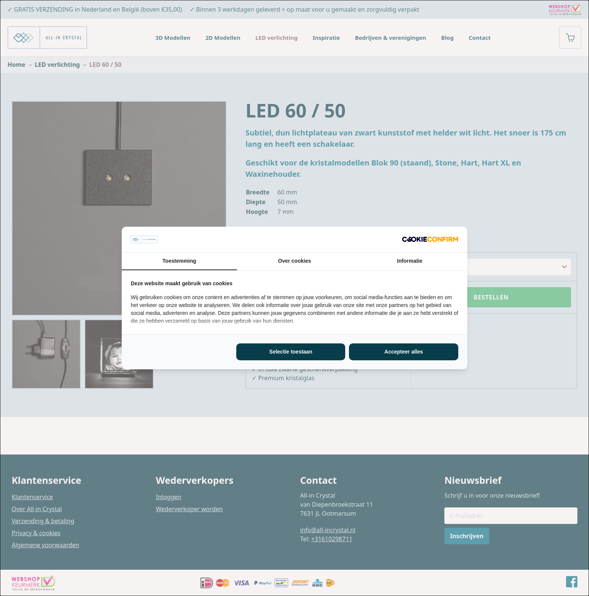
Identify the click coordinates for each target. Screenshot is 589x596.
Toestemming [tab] (179, 261)
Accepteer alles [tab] (403, 352)
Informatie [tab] (410, 261)
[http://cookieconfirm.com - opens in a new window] (430, 239)
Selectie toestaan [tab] (290, 352)
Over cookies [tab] (294, 261)
